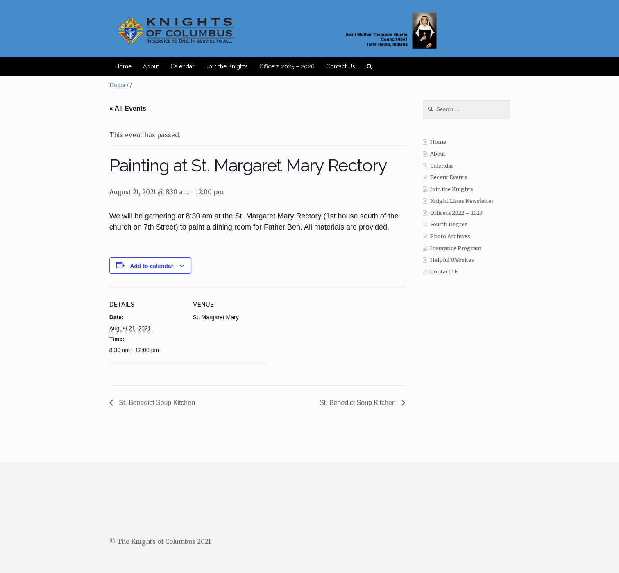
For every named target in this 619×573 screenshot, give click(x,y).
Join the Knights (227, 66)
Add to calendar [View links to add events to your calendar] (151, 266)
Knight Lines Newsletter (462, 201)
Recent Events (448, 177)
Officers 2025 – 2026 (287, 66)
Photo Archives (450, 236)
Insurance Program (455, 248)
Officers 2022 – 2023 (456, 212)
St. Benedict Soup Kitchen (156, 402)
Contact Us (340, 66)
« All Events (127, 108)
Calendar (182, 66)
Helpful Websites (452, 260)
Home (123, 66)
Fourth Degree (448, 224)
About (151, 66)
